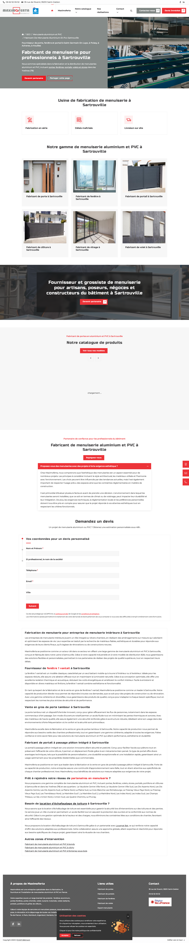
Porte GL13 (94, 416)
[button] (98, 358)
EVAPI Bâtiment (23, 940)
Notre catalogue (83, 11)
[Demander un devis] (186, 464)
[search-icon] (131, 10)
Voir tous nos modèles (94, 351)
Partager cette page (60, 78)
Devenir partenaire (34, 78)
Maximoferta (64, 10)
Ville (28, 592)
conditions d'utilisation (90, 614)
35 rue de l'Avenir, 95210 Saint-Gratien (164, 889)
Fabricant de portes (105, 889)
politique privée (61, 614)
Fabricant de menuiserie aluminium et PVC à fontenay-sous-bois (56, 851)
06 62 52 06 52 (154, 894)
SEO (28, 34)
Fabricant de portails (106, 894)
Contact (120, 11)
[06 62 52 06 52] (186, 481)
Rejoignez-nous (93, 458)
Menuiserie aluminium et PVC (47, 34)
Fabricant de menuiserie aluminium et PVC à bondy (50, 844)
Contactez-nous (149, 10)
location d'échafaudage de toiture (63, 803)
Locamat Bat (122, 826)
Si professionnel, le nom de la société (44, 559)
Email (29, 581)
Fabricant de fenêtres (106, 899)
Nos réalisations (103, 10)
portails (68, 67)
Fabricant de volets (105, 903)
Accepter (65, 935)
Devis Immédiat (175, 10)
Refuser (77, 935)
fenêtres (60, 67)
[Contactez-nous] (186, 473)
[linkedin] (184, 2)
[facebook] (180, 2)
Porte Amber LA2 (44, 416)
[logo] (23, 10)
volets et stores (80, 67)
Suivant (32, 606)
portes (52, 67)
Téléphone (32, 570)
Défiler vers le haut (176, 940)
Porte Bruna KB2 (144, 416)
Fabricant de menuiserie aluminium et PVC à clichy (49, 848)
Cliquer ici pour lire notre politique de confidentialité (80, 931)
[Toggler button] (148, 466)
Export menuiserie (105, 908)
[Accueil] (23, 34)
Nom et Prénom (34, 548)
